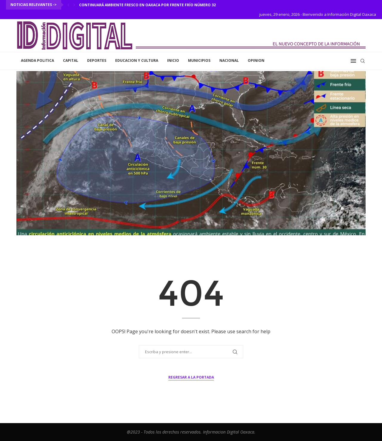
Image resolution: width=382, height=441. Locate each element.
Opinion (256, 60)
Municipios (199, 60)
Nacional (229, 60)
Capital (70, 60)
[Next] (74, 5)
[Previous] (68, 5)
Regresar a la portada (191, 377)
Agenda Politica (37, 60)
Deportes (96, 60)
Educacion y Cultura (136, 60)
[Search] (363, 61)
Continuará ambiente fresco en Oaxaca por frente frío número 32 (147, 4)
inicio (173, 60)
